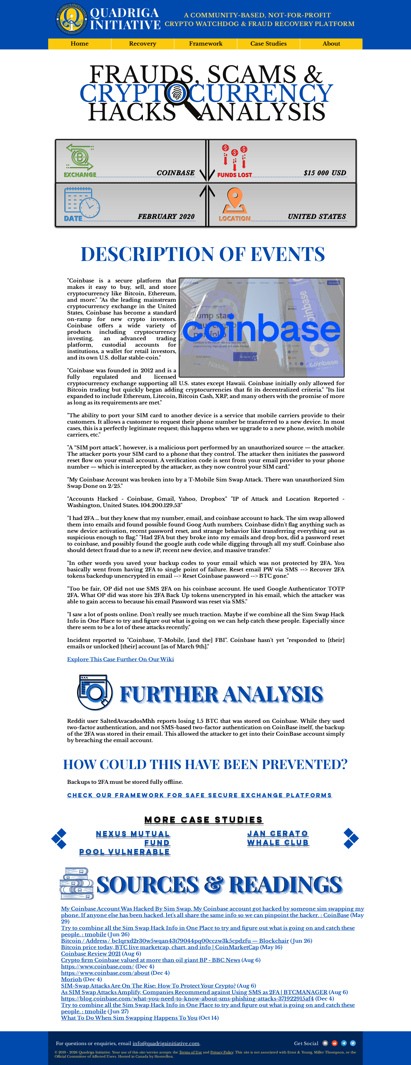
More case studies (204, 819)
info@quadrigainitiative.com (166, 1043)
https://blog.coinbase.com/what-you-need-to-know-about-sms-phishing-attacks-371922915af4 (187, 998)
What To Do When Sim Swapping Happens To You (129, 1018)
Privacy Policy (221, 1052)
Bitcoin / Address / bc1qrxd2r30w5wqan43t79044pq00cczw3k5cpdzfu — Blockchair (175, 941)
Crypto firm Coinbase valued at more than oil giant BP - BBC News (150, 960)
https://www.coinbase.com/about (105, 973)
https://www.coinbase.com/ (97, 966)
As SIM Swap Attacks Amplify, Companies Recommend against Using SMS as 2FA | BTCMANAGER (194, 992)
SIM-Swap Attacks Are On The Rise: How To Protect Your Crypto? (148, 986)
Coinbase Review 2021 (91, 953)
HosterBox (163, 1056)
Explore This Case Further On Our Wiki (120, 659)
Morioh (71, 979)
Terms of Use (190, 1052)
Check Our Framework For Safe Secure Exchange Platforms (199, 795)
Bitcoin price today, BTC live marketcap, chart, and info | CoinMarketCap (160, 947)
